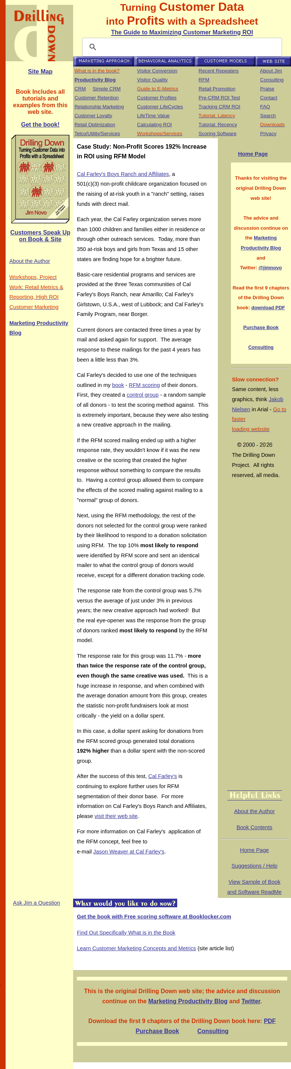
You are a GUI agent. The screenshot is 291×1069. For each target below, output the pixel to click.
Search (268, 115)
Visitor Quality (152, 80)
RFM (203, 80)
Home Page (253, 154)
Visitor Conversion (157, 71)
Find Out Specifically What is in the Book (126, 933)
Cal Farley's (162, 776)
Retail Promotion (216, 89)
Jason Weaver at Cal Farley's (129, 852)
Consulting (272, 80)
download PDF (268, 307)
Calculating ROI (154, 124)
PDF (270, 1021)
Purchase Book (261, 327)
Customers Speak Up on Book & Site (40, 235)
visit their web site (116, 816)
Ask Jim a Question (36, 903)
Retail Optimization (95, 124)
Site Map (40, 71)
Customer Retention (97, 97)
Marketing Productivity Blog (187, 1001)
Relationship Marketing (99, 106)
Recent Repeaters (218, 71)
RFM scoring (144, 385)
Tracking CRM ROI (219, 106)
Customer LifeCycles (160, 106)
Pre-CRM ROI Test (219, 97)
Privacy (268, 133)
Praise (267, 89)
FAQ (265, 106)
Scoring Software (217, 133)
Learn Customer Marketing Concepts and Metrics (136, 948)
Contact (268, 97)
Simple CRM (107, 89)
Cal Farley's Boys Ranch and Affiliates (123, 174)
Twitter (250, 1001)
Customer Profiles (156, 97)
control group (143, 395)
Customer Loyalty (93, 115)
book (118, 385)
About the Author (29, 261)
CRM (80, 89)
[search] (181, 47)
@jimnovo (270, 267)
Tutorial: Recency (217, 124)
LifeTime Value (153, 115)
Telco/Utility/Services (97, 133)
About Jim (271, 71)
